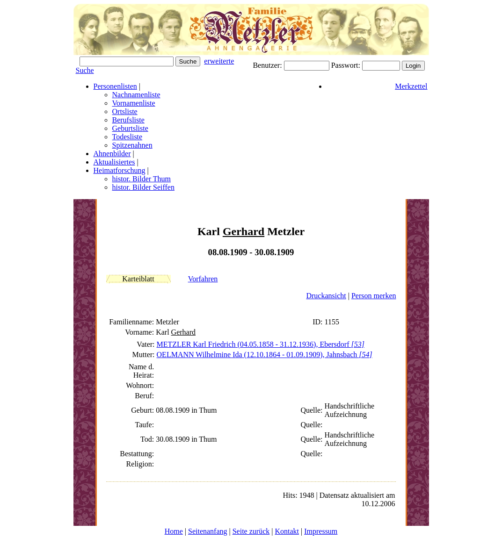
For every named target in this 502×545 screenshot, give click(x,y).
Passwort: (346, 65)
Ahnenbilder (112, 154)
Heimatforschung (120, 170)
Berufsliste (128, 120)
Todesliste (127, 137)
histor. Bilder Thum (141, 179)
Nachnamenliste (136, 95)
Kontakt (287, 531)
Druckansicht (326, 296)
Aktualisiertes (114, 162)
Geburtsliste (130, 128)
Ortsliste (125, 111)
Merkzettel (411, 86)
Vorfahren (203, 279)
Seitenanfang (207, 531)
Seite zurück (251, 531)
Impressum (320, 531)
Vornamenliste (133, 103)
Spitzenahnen (132, 145)
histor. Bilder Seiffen (143, 187)
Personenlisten (115, 86)
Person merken (373, 296)
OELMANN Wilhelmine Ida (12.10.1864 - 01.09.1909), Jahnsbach (264, 355)
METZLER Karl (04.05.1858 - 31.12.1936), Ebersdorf (260, 344)
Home (174, 531)
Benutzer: (268, 65)
